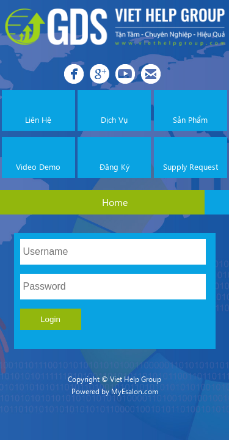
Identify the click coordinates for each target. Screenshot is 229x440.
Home (115, 202)
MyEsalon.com (134, 391)
